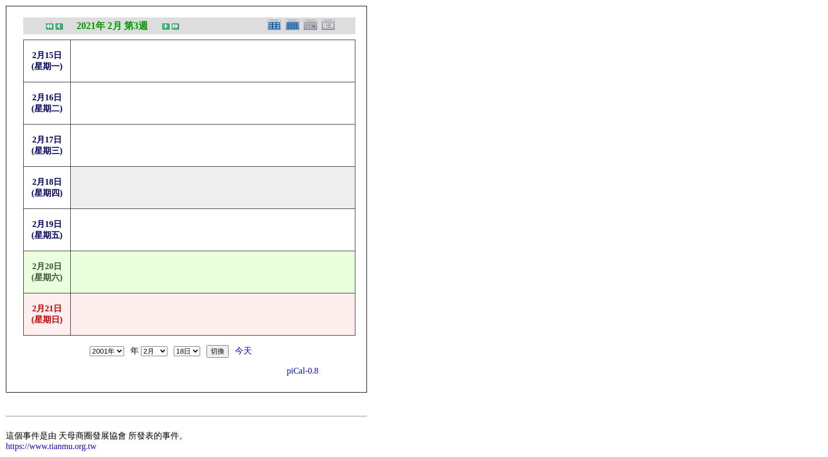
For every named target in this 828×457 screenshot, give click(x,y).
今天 (243, 350)
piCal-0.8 (302, 370)
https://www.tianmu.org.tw (51, 446)
